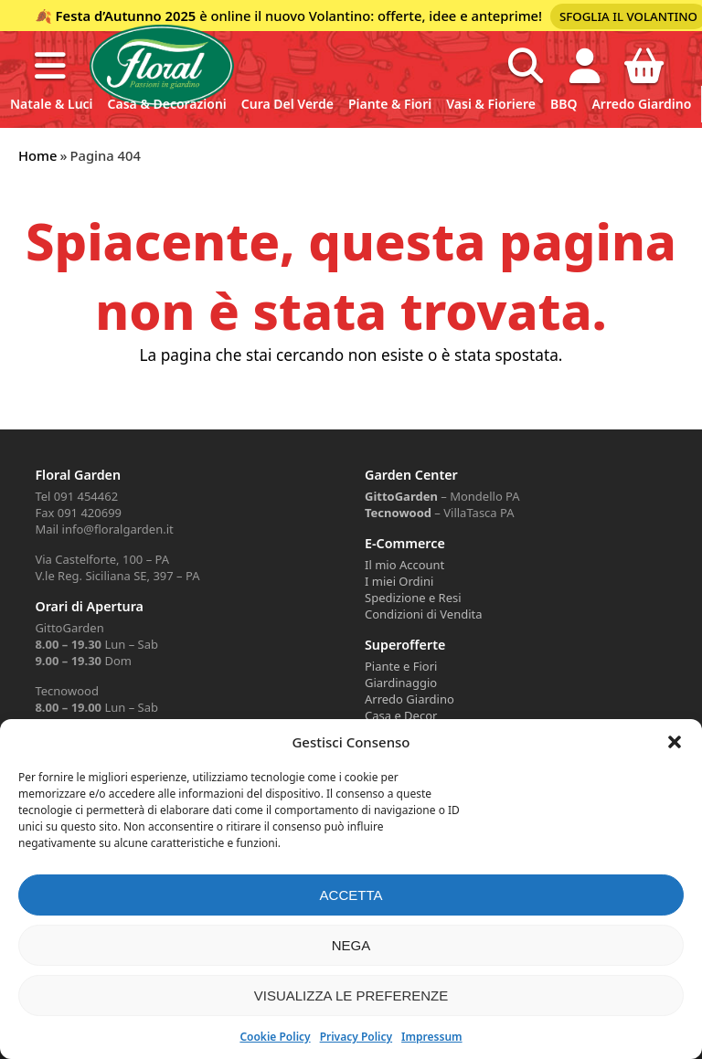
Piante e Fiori (401, 666)
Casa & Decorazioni (167, 103)
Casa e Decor (401, 715)
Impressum (431, 1036)
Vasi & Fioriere (491, 103)
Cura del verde (287, 103)
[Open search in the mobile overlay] (525, 66)
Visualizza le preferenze (351, 995)
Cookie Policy (274, 1036)
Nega (351, 945)
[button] (674, 742)
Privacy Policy (356, 1036)
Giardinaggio (401, 682)
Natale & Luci (51, 103)
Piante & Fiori (389, 103)
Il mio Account (404, 564)
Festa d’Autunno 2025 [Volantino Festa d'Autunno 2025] (126, 15)
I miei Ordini (399, 581)
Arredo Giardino (641, 103)
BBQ (563, 103)
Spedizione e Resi (413, 597)
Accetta (351, 895)
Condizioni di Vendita (424, 614)
